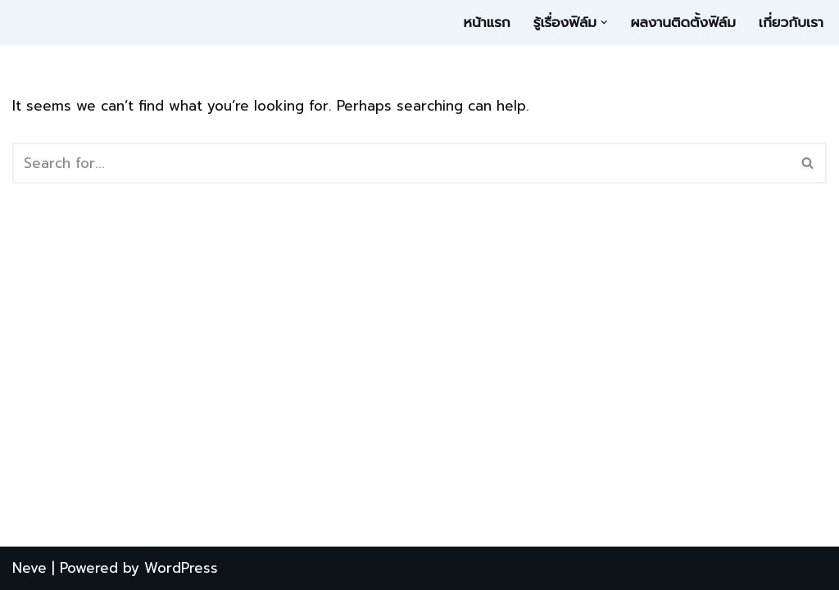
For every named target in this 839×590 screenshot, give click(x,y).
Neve (29, 568)
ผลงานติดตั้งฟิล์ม (682, 22)
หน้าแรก (487, 22)
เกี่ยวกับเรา (791, 22)
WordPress (181, 568)
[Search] (401, 163)
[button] (604, 22)
